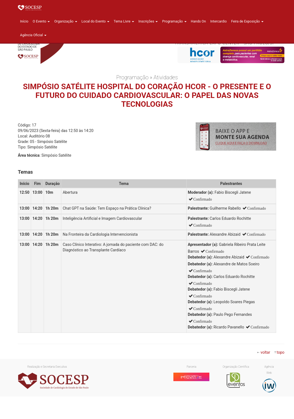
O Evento (41, 21)
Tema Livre (124, 21)
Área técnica (29, 155)
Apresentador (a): (203, 244)
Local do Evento (95, 21)
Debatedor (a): (200, 257)
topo (280, 352)
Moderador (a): (201, 192)
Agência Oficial (33, 35)
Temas (25, 172)
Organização (65, 21)
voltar (265, 352)
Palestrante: (198, 208)
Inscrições (148, 21)
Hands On (198, 21)
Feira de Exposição (247, 21)
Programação (174, 21)
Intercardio (218, 21)
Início (24, 21)
